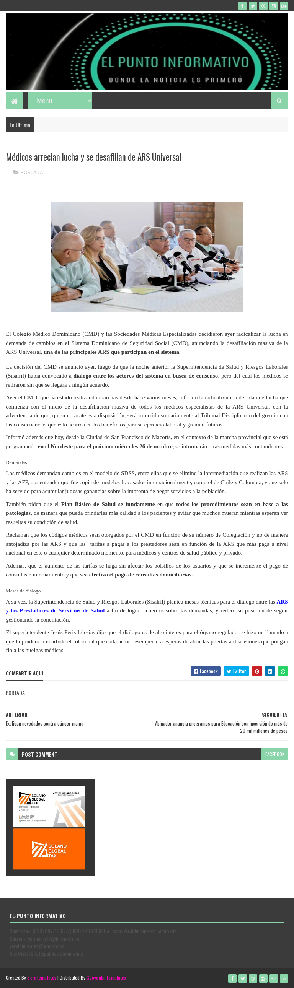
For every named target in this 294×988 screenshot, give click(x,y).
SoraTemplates (41, 977)
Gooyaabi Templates (106, 977)
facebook (274, 754)
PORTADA (32, 172)
